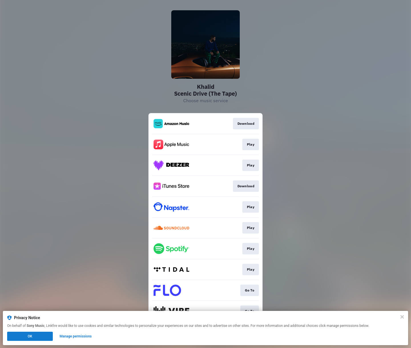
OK (30, 336)
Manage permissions (76, 336)
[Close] (402, 316)
